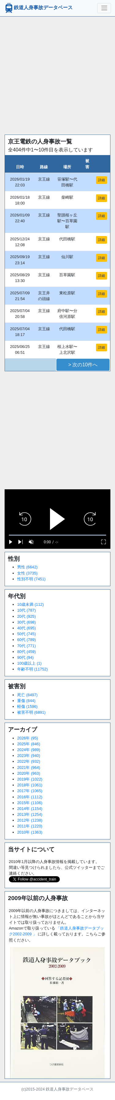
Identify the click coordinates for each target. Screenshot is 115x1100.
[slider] (57, 535)
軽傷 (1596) (27, 706)
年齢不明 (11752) (32, 669)
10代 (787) (26, 610)
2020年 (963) (28, 773)
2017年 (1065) (29, 791)
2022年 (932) (28, 761)
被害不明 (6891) (31, 712)
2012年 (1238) (29, 820)
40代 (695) (26, 628)
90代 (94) (25, 657)
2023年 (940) (28, 755)
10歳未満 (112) (30, 604)
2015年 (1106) (29, 802)
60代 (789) (26, 639)
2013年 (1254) (29, 814)
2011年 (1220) (29, 826)
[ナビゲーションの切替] (104, 8)
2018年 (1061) (29, 785)
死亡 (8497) (27, 695)
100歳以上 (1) (29, 663)
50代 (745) (26, 634)
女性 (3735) (27, 573)
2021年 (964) (28, 767)
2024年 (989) (28, 749)
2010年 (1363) (29, 832)
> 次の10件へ (83, 364)
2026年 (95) (27, 738)
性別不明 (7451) (31, 579)
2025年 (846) (28, 744)
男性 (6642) (27, 567)
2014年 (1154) (29, 808)
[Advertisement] (57, 74)
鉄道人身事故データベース (38, 8)
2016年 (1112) (29, 797)
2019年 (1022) (29, 779)
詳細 (101, 180)
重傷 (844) (26, 700)
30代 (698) (26, 622)
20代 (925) (26, 616)
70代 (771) (26, 646)
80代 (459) (26, 651)
